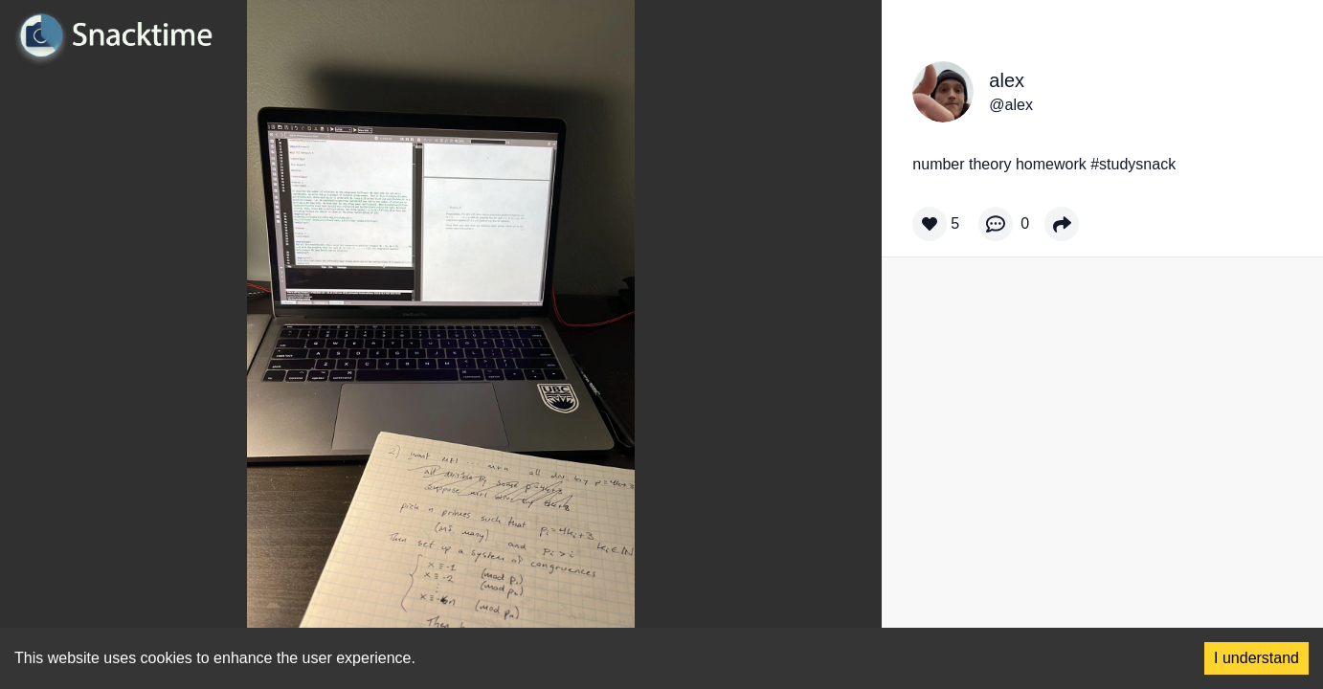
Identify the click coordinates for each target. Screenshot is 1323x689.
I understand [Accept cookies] (1256, 658)
